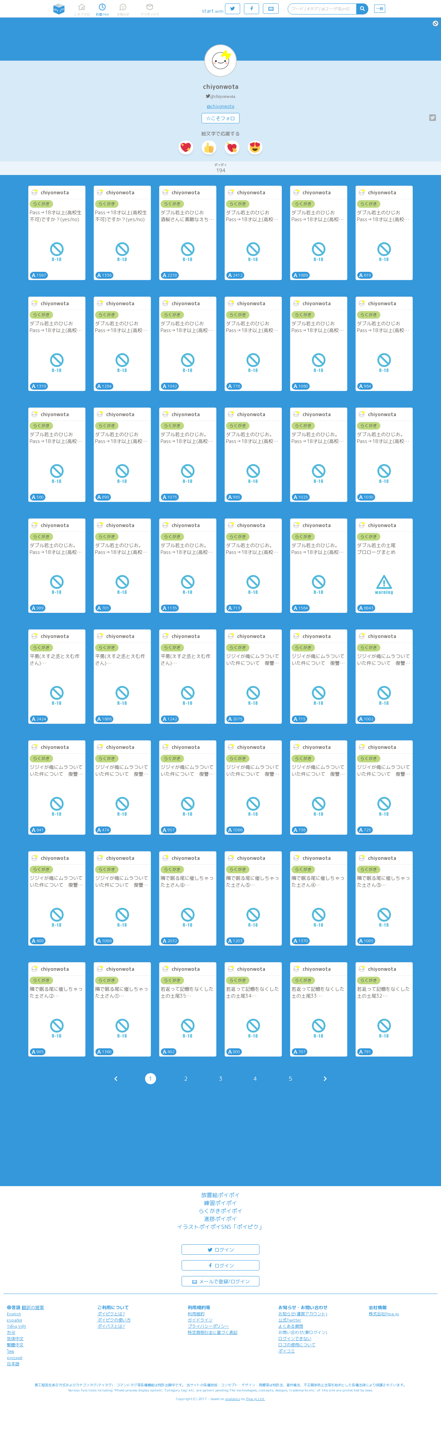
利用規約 (196, 1314)
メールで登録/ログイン (221, 1281)
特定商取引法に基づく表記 (212, 1332)
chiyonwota (220, 86)
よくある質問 (290, 1326)
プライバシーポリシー (208, 1326)
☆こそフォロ (220, 118)
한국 (11, 1332)
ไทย (10, 1351)
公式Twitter (289, 1320)
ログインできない (294, 1338)
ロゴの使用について (297, 1345)
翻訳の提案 (33, 1307)
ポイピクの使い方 (114, 1320)
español (14, 1320)
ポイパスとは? (111, 1326)
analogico (232, 1398)
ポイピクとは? (111, 1314)
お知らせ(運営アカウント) (302, 1314)
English (14, 1314)
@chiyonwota (222, 96)
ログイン (220, 1249)
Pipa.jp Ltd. (255, 1398)
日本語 (13, 1364)
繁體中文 (15, 1345)
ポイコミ (286, 1351)
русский (14, 1357)
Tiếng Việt (16, 1326)
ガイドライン (200, 1320)
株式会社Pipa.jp (384, 1314)
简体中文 (15, 1338)
